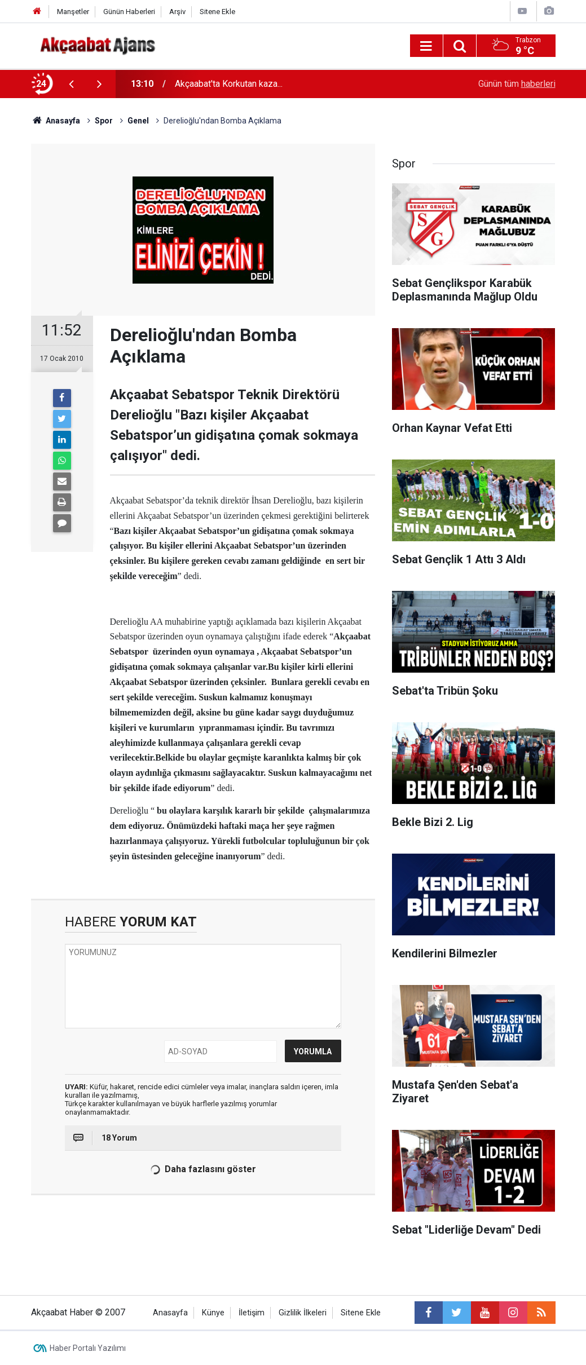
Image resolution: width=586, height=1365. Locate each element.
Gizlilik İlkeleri (303, 1313)
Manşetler (73, 11)
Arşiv (177, 11)
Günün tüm (517, 83)
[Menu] (426, 46)
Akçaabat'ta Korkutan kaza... (229, 83)
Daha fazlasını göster (202, 1169)
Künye (213, 1313)
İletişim (252, 1313)
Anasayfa (170, 1313)
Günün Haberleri (129, 11)
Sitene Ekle (217, 11)
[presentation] (72, 84)
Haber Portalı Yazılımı (88, 1348)
